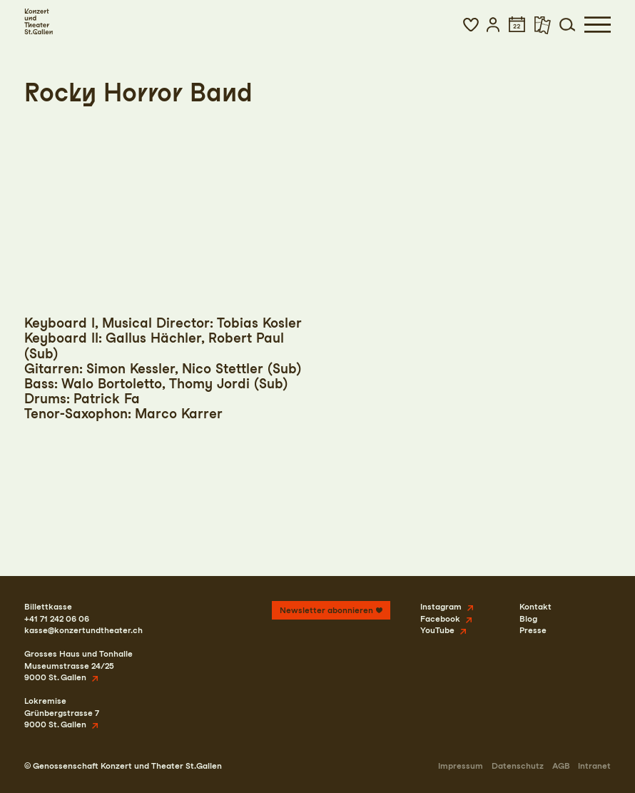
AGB (561, 766)
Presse (533, 630)
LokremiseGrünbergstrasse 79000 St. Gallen (61, 712)
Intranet (594, 766)
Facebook (440, 619)
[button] (471, 24)
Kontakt (535, 607)
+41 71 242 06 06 (56, 619)
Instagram (441, 607)
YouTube (437, 630)
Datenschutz (518, 766)
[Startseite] (38, 22)
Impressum (460, 766)
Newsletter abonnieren (326, 610)
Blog (528, 619)
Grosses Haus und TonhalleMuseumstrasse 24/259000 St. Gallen (78, 665)
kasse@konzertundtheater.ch (83, 630)
